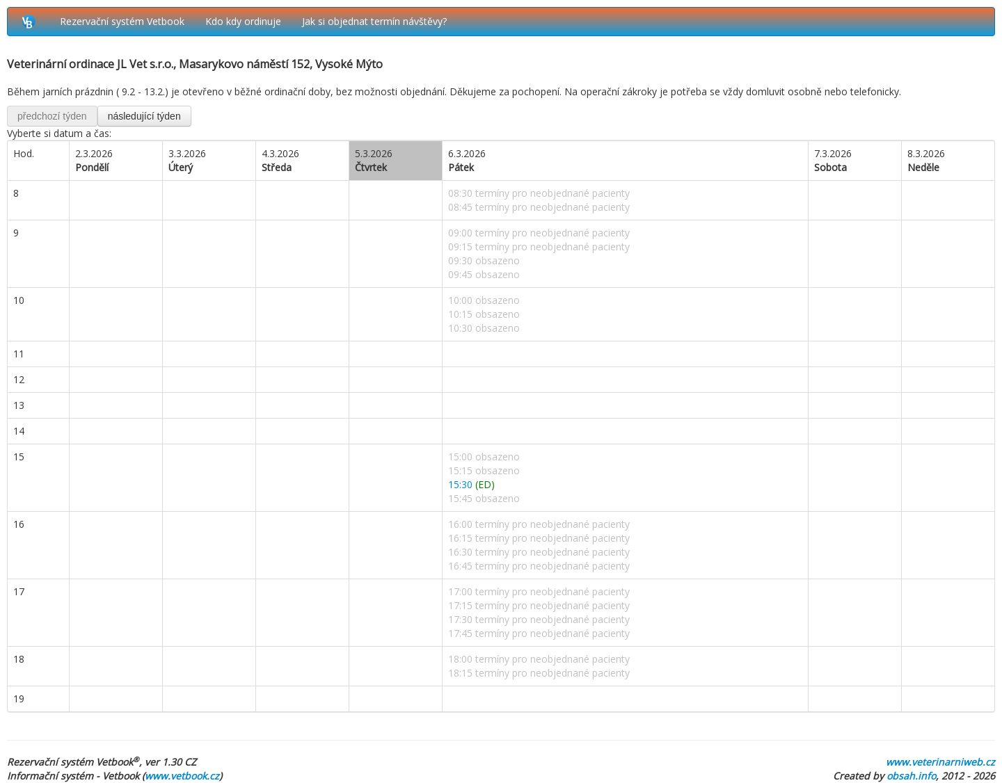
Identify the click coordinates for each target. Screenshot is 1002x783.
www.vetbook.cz (182, 775)
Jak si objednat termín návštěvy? (374, 21)
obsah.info (911, 775)
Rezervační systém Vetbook (122, 21)
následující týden (144, 116)
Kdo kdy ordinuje (243, 21)
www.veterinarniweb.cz (940, 761)
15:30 (471, 484)
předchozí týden (52, 116)
